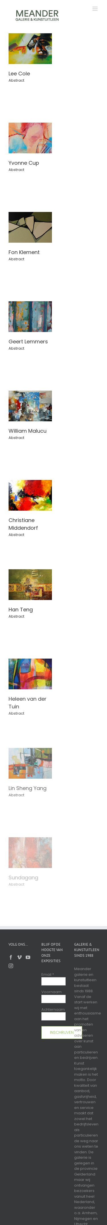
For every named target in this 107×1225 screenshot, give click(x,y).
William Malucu (28, 430)
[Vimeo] (19, 957)
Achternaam (53, 1009)
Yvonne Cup (24, 162)
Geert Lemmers (28, 341)
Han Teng (21, 609)
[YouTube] (28, 957)
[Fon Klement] (30, 214)
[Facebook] (11, 957)
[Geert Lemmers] (30, 304)
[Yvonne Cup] (30, 125)
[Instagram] (11, 966)
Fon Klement (24, 252)
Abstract (16, 80)
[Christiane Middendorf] (30, 482)
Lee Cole (19, 73)
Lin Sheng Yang (28, 788)
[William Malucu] (30, 393)
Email (47, 974)
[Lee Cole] (30, 36)
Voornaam (51, 992)
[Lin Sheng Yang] (30, 750)
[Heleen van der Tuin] (30, 661)
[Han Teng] (30, 572)
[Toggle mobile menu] (95, 9)
